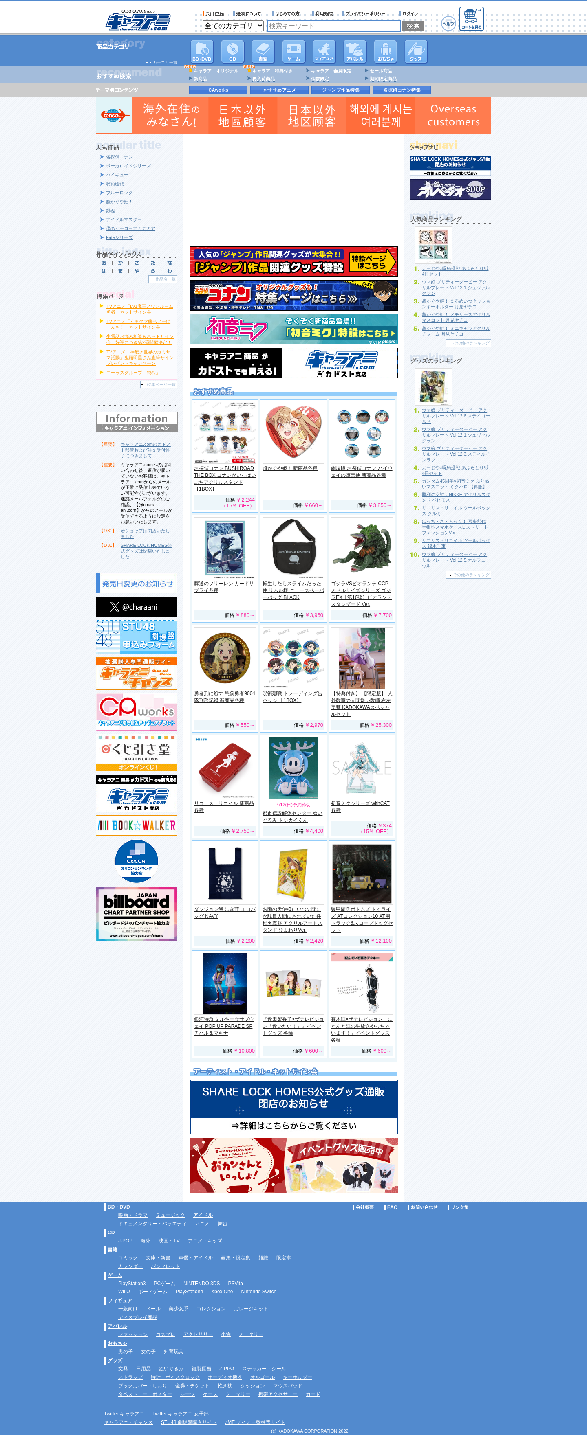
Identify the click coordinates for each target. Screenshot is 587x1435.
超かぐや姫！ (119, 201)
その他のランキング (471, 343)
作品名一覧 (165, 279)
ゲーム (115, 1275)
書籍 (263, 52)
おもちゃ (385, 52)
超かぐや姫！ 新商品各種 (290, 468)
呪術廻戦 (115, 183)
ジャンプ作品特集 (341, 90)
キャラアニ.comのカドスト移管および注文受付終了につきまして (146, 450)
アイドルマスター (124, 219)
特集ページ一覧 (161, 384)
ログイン (409, 13)
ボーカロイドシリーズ (128, 165)
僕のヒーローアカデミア (130, 228)
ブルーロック (119, 192)
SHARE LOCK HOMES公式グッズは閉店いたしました (146, 551)
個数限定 (320, 78)
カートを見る (471, 19)
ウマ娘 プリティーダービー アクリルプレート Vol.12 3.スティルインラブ (456, 454)
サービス (287, 13)
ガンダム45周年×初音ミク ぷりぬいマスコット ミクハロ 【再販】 (455, 483)
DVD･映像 (202, 52)
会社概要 (363, 1207)
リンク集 (458, 1207)
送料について (248, 13)
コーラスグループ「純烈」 (133, 372)
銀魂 (110, 210)
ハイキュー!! (118, 174)
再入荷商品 (263, 78)
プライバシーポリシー (366, 13)
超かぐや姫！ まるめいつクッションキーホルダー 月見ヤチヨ (456, 303)
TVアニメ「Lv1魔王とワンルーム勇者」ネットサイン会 (139, 309)
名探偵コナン (119, 156)
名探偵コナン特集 (402, 90)
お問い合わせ (423, 1207)
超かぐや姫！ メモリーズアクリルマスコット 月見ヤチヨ (456, 317)
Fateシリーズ (119, 237)
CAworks (219, 90)
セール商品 (381, 70)
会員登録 (213, 13)
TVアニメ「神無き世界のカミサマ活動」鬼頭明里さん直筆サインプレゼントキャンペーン (140, 357)
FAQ (390, 1207)
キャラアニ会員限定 (331, 70)
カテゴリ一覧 (165, 62)
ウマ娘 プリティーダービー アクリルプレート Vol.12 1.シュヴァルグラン (456, 287)
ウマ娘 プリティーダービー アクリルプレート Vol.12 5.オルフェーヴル (456, 560)
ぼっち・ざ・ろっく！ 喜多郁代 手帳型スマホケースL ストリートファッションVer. (455, 527)
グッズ (416, 52)
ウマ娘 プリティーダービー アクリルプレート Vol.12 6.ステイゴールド (456, 416)
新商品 (200, 78)
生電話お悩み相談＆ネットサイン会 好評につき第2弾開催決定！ (140, 339)
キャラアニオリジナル (216, 70)
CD (233, 52)
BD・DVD (119, 1207)
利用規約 (322, 13)
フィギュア (324, 52)
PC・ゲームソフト (294, 52)
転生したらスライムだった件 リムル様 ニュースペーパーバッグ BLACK (293, 590)
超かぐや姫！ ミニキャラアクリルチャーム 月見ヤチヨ (456, 331)
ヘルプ (448, 23)
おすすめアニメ (279, 90)
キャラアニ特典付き (272, 70)
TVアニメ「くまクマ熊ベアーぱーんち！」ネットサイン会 (138, 324)
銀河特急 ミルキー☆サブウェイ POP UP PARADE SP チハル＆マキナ (224, 1026)
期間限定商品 (383, 78)
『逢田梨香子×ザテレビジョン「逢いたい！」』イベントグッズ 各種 (293, 1026)
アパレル (355, 52)
